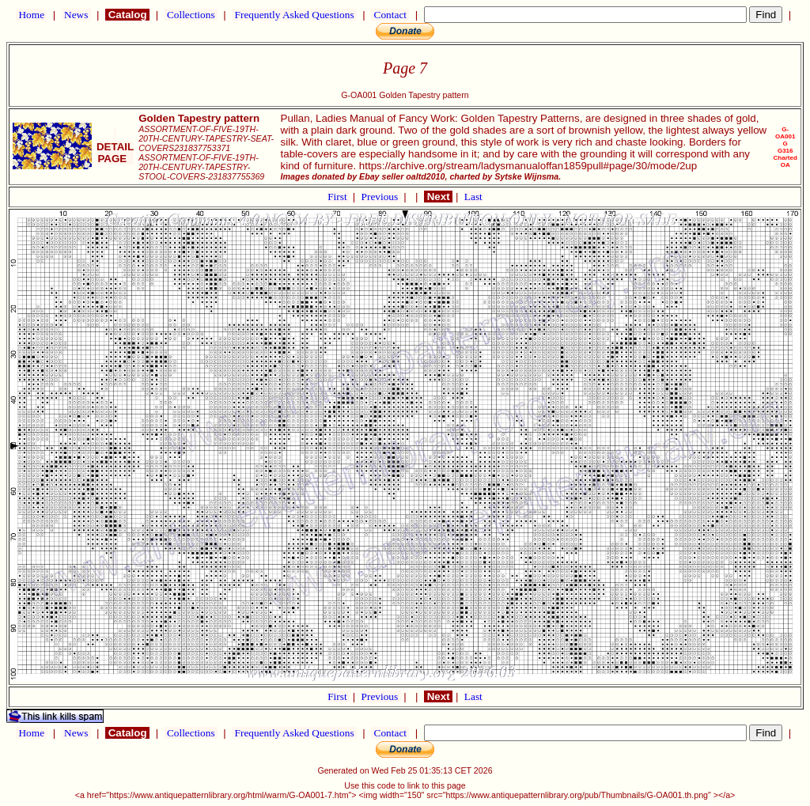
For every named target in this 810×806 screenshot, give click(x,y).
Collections (191, 15)
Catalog (127, 15)
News (76, 15)
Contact (390, 15)
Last (473, 196)
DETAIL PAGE (115, 147)
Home (31, 15)
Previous (381, 196)
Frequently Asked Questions (294, 15)
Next (438, 196)
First (338, 196)
